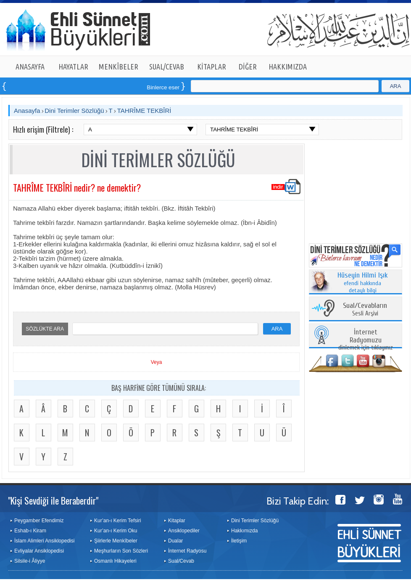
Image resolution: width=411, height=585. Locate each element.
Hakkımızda (244, 531)
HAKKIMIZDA (288, 66)
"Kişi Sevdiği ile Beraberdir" (53, 500)
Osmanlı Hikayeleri (115, 561)
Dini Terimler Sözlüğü (74, 110)
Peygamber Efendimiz (38, 521)
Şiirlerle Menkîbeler (115, 541)
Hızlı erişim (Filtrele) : (43, 129)
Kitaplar (176, 521)
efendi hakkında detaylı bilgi (362, 283)
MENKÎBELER (118, 66)
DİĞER (248, 66)
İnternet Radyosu (187, 551)
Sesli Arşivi (365, 309)
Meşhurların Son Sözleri (121, 551)
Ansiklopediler (184, 531)
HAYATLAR (73, 66)
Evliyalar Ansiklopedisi (39, 551)
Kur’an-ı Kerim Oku (115, 531)
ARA (395, 86)
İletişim (239, 541)
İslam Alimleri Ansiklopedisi (44, 541)
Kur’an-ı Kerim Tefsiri (117, 521)
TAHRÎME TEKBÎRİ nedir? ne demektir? (77, 187)
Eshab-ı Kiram (30, 531)
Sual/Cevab (181, 561)
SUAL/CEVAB (166, 66)
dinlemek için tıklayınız (365, 340)
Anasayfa (27, 110)
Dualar (175, 541)
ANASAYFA (30, 66)
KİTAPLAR (211, 66)
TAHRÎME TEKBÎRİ (144, 110)
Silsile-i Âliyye (29, 561)
